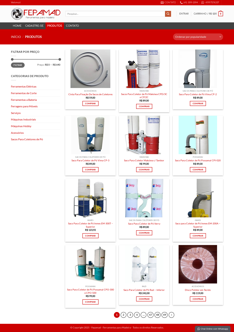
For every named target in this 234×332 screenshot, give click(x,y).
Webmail (16, 2)
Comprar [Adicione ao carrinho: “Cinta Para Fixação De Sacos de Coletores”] (90, 103)
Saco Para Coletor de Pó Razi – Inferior (144, 289)
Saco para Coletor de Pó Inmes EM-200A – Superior (197, 225)
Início (16, 37)
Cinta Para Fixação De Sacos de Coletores (90, 94)
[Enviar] (168, 14)
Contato (72, 25)
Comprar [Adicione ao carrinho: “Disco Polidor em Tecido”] (198, 299)
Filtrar (18, 65)
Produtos (54, 25)
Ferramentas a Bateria (24, 99)
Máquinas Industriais (23, 119)
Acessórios (17, 132)
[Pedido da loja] (198, 36)
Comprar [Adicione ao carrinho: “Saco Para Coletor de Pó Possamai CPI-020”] (198, 169)
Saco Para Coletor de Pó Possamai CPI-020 (198, 160)
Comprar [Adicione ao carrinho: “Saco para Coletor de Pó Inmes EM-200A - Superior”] (198, 236)
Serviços (16, 112)
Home (17, 25)
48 (157, 314)
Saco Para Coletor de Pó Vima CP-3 (90, 160)
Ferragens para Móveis (24, 106)
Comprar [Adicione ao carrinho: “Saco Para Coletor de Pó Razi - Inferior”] (144, 299)
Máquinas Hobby (21, 126)
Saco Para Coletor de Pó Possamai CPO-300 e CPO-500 (90, 291)
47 (150, 314)
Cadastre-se (34, 25)
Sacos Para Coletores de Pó (27, 139)
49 (164, 314)
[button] (184, 14)
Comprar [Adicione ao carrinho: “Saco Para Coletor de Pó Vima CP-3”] (90, 169)
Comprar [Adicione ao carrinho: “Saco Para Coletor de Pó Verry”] (144, 233)
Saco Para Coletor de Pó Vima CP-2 (198, 94)
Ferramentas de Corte (24, 93)
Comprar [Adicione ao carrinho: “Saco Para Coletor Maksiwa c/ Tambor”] (144, 169)
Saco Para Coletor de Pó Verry (144, 223)
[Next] (171, 315)
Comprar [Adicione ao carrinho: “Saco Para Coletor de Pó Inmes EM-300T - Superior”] (90, 236)
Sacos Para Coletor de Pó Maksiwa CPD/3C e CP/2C (144, 96)
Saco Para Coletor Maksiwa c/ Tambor (144, 160)
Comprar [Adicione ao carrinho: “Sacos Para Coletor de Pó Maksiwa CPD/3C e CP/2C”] (144, 106)
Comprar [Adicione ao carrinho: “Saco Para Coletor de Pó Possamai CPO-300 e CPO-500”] (90, 302)
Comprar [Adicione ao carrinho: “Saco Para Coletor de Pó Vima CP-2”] (198, 103)
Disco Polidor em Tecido (198, 289)
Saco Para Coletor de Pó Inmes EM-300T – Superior (90, 225)
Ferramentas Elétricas (23, 86)
